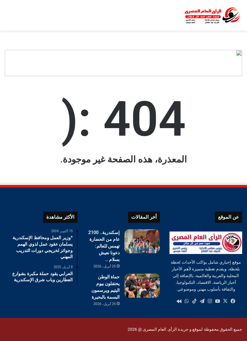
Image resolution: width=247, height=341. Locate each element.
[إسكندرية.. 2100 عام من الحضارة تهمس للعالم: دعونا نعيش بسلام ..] (142, 241)
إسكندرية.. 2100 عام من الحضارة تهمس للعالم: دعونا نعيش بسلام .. (104, 246)
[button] (237, 63)
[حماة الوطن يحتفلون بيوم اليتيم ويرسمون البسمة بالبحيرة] (142, 286)
